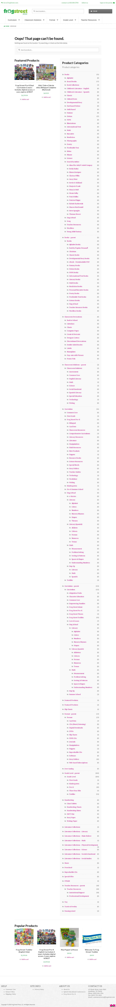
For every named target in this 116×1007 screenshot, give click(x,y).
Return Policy (10, 992)
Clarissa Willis (74, 176)
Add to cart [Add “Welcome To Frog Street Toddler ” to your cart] (92, 959)
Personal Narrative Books (78, 290)
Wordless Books (75, 311)
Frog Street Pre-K (73, 419)
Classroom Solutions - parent (75, 365)
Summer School (75, 694)
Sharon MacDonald (76, 207)
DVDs (71, 731)
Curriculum (12, 20)
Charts (69, 327)
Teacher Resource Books (78, 307)
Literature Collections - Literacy (76, 831)
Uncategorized (70, 911)
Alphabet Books (74, 244)
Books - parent (70, 237)
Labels (69, 348)
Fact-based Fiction (73, 106)
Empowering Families (77, 603)
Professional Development (79, 896)
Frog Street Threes (76, 614)
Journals (72, 742)
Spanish (74, 577)
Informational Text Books (78, 276)
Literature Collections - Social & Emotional (80, 854)
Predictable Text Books (77, 297)
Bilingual (72, 423)
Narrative (70, 134)
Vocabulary (73, 479)
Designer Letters (73, 338)
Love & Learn (74, 621)
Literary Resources (76, 437)
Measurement (77, 549)
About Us (67, 989)
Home (7, 26)
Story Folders (74, 468)
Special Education (75, 396)
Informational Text (74, 127)
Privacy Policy (39, 989)
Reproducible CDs (75, 752)
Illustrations (71, 123)
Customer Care (11, 989)
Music (67, 863)
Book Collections (73, 85)
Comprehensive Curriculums (79, 433)
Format (52, 20)
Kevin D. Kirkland (75, 183)
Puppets (72, 454)
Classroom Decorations (73, 317)
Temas (74, 542)
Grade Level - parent (72, 773)
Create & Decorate (73, 334)
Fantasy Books (74, 265)
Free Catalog (69, 769)
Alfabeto (75, 528)
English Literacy (75, 379)
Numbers (75, 510)
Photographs (72, 141)
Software (72, 756)
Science (69, 158)
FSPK (69, 120)
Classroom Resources (77, 430)
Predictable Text (73, 148)
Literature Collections (72, 827)
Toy (66, 902)
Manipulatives (74, 444)
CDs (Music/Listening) (77, 724)
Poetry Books (74, 293)
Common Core (74, 375)
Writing (72, 403)
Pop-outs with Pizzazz (75, 355)
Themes (75, 521)
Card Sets (72, 426)
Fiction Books (74, 269)
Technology (73, 399)
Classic (69, 95)
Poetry (69, 144)
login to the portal (107, 3)
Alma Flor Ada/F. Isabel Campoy (80, 165)
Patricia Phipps (74, 200)
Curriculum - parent (72, 586)
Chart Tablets (72, 803)
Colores (74, 531)
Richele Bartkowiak (76, 204)
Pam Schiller (73, 197)
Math (69, 130)
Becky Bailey (73, 169)
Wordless (70, 228)
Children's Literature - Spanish (78, 92)
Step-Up (72, 566)
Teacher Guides (75, 472)
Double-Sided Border (75, 345)
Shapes (74, 517)
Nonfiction (71, 137)
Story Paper (71, 817)
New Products (74, 451)
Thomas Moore (75, 214)
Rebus (69, 151)
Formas (74, 535)
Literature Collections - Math (75, 840)
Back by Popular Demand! (78, 248)
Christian (72, 251)
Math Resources (75, 447)
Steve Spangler (74, 211)
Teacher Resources (89, 20)
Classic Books (74, 255)
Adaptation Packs (75, 593)
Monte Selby (73, 193)
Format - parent (70, 714)
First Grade (71, 416)
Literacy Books (74, 279)
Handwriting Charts (74, 807)
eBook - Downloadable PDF (79, 262)
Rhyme (69, 155)
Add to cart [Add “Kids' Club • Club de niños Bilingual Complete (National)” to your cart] (47, 97)
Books (67, 74)
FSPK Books (73, 272)
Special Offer (69, 876)
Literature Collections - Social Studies (78, 858)
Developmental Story (74, 102)
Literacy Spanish (78, 649)
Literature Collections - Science (76, 849)
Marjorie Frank (74, 186)
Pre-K (71, 787)
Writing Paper (72, 821)
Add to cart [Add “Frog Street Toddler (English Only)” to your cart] (25, 959)
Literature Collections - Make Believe (78, 836)
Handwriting (69, 800)
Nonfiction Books (75, 286)
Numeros (75, 538)
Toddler (70, 580)
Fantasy (70, 113)
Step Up (72, 691)
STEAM (67, 881)
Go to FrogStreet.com (9, 3)
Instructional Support (76, 893)
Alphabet (70, 78)
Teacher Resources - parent (75, 886)
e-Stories (72, 496)
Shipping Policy (11, 994)
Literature (72, 440)
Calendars (70, 324)
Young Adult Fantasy (74, 232)
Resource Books (75, 458)
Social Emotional (75, 389)
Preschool (68, 867)
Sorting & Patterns (78, 556)
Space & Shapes (79, 684)
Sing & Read (71, 218)
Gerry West (73, 179)
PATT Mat (70, 814)
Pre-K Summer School (75, 489)
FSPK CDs (73, 738)
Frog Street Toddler (76, 617)
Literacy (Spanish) (75, 524)
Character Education (76, 596)
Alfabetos (77, 652)
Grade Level (68, 20)
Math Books (73, 283)
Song (69, 221)
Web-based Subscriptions (78, 763)
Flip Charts (68, 709)
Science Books (74, 300)
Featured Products (71, 700)
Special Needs (74, 465)
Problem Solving (78, 552)
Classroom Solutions (33, 20)
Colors (74, 507)
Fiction (69, 116)
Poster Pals (71, 359)
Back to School (72, 320)
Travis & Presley (71, 906)
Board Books (72, 81)
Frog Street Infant (75, 607)
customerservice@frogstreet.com (104, 997)
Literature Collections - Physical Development (81, 845)
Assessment (73, 372)
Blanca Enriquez (75, 172)
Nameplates (71, 352)
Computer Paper (73, 331)
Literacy (72, 500)
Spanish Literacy (75, 392)
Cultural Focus (72, 99)
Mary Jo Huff (74, 190)
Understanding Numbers (81, 563)
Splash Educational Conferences (74, 992)
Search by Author (73, 162)
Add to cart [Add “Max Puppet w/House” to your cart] (70, 957)
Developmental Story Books (79, 258)
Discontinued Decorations (76, 341)
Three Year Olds (75, 791)
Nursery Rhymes (78, 514)
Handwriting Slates (74, 810)
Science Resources (76, 461)
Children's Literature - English (78, 88)
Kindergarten (72, 486)
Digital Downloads (76, 728)
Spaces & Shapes (78, 559)
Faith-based (71, 109)
